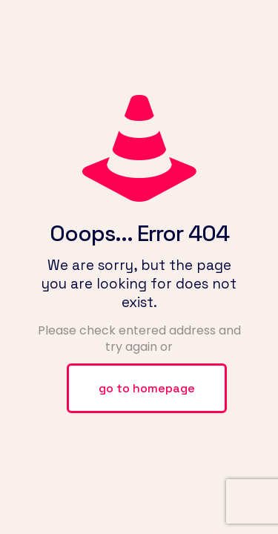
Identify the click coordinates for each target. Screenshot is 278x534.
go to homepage (147, 388)
